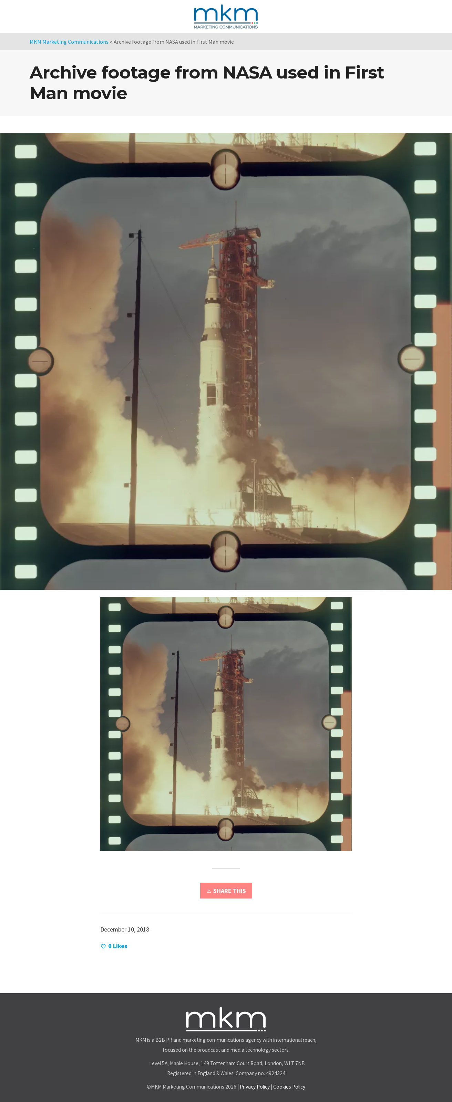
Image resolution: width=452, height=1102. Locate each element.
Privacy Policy (255, 1086)
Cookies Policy (289, 1086)
